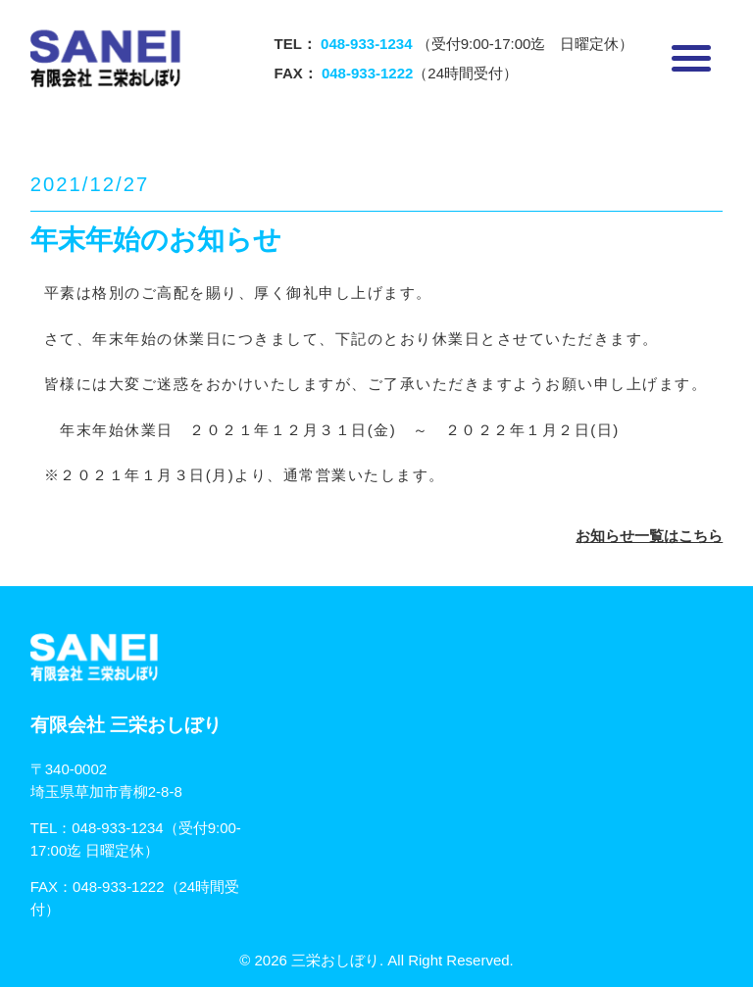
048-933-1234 (117, 827)
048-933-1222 (118, 886)
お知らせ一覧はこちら (649, 535)
